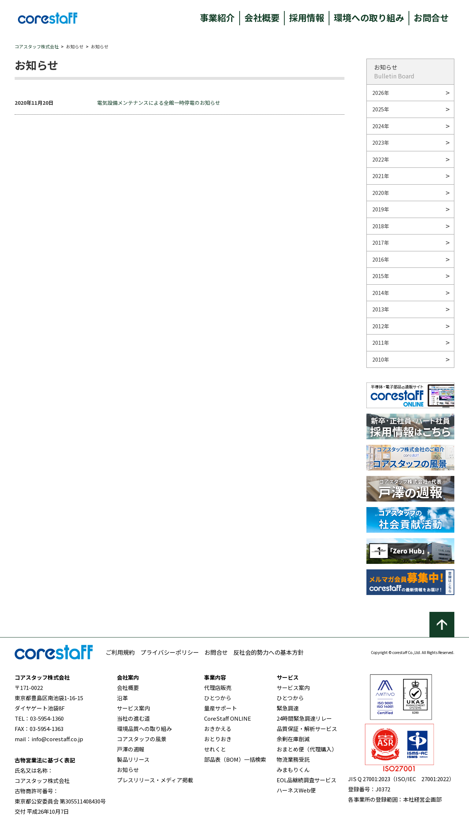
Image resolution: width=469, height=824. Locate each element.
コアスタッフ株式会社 (37, 46)
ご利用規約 (120, 652)
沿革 (122, 698)
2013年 (380, 309)
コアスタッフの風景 (141, 739)
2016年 (380, 259)
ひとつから (217, 698)
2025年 (380, 109)
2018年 (380, 226)
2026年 (380, 92)
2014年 (380, 292)
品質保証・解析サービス (307, 728)
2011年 (380, 342)
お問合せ (431, 17)
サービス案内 (133, 708)
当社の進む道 (133, 718)
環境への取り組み (369, 17)
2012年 (380, 326)
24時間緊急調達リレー (304, 718)
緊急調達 (288, 708)
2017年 (380, 242)
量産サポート (220, 708)
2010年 (380, 359)
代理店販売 (218, 687)
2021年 (380, 176)
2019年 (380, 209)
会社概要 (262, 17)
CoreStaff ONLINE (227, 718)
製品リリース (133, 759)
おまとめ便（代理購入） (307, 749)
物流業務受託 (293, 759)
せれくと (215, 749)
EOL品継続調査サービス (306, 780)
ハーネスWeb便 (296, 790)
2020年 (380, 192)
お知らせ (128, 769)
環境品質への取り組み (144, 728)
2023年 (380, 142)
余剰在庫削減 (293, 739)
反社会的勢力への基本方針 (268, 652)
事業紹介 (217, 17)
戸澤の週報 (130, 749)
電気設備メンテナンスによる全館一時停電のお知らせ (158, 102)
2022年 (380, 159)
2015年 (380, 276)
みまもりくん (293, 769)
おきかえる (218, 728)
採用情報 (306, 17)
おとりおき (218, 739)
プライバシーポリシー (169, 652)
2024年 (380, 126)
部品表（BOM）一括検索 (235, 759)
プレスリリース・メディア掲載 (155, 780)
